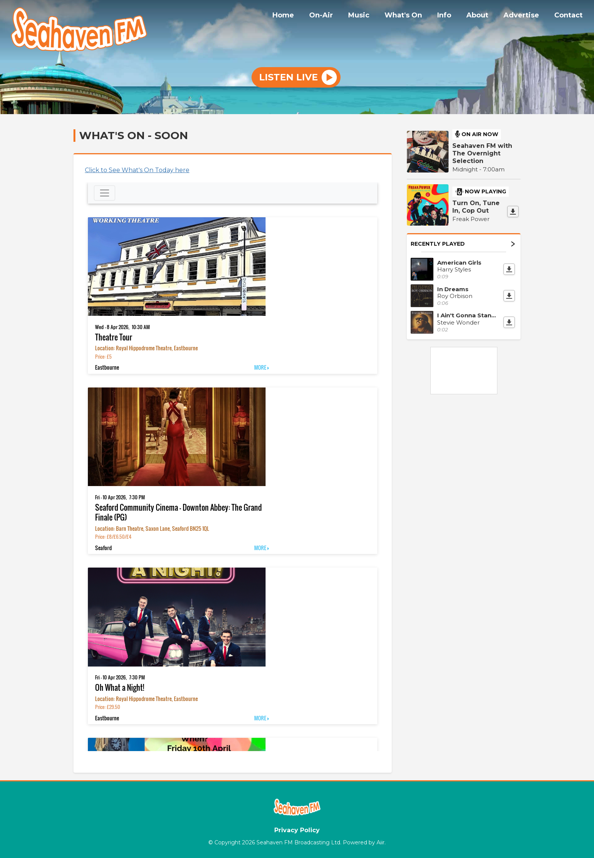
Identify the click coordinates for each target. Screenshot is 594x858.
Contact (570, 16)
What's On (417, 16)
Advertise (526, 16)
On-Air (341, 16)
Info (455, 16)
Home (306, 16)
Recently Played (463, 243)
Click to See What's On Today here (137, 170)
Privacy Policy (297, 830)
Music (375, 16)
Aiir (381, 842)
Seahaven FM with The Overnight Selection (482, 153)
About (485, 16)
